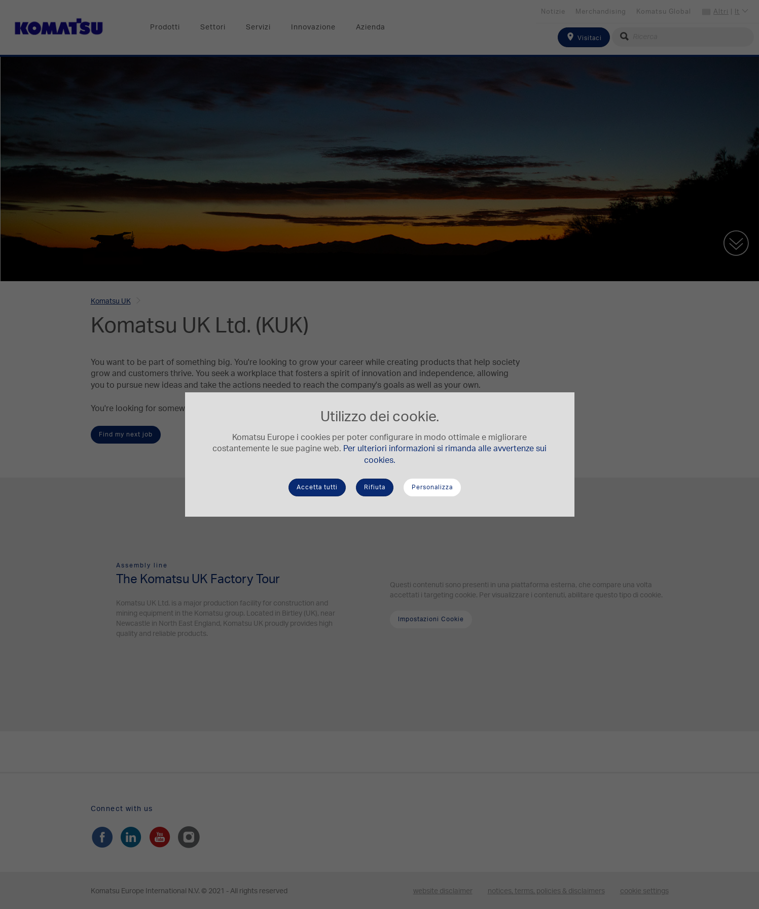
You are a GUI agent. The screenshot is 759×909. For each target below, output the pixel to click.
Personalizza (432, 487)
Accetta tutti (317, 487)
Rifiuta (374, 487)
